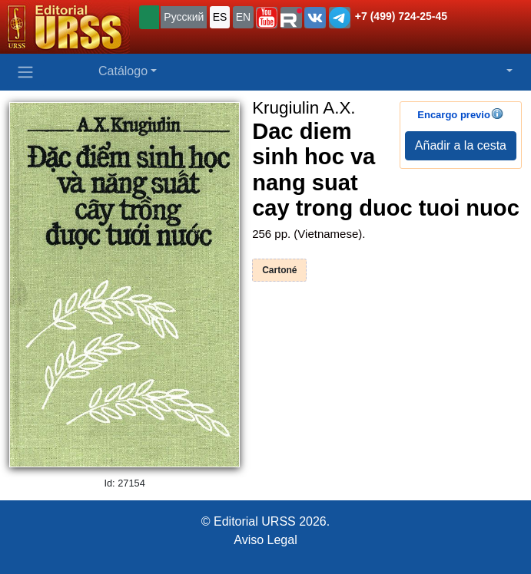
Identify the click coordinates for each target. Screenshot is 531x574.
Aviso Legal (265, 539)
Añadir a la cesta (460, 145)
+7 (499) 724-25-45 (401, 16)
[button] (266, 17)
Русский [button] (184, 17)
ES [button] (220, 17)
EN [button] (243, 17)
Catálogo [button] (123, 71)
